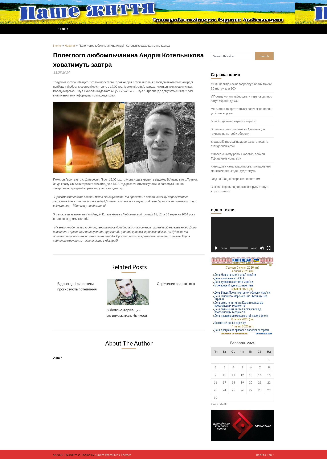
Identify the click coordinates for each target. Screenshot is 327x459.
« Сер (214, 403)
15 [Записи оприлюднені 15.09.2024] (269, 375)
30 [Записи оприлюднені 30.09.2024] (215, 397)
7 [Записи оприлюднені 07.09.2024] (260, 367)
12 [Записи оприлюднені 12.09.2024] (242, 375)
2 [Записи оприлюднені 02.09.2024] (215, 367)
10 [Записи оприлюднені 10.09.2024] (224, 375)
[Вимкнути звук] (262, 248)
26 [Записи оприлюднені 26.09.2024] (242, 390)
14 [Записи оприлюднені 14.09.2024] (259, 375)
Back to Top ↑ (265, 454)
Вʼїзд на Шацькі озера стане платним (235, 179)
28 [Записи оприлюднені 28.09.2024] (259, 390)
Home (57, 45)
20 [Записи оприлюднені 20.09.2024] (250, 382)
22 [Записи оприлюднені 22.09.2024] (269, 382)
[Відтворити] (216, 248)
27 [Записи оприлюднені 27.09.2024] (250, 390)
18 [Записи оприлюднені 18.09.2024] (233, 382)
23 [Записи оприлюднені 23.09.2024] (215, 390)
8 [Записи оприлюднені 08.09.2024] (269, 367)
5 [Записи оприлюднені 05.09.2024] (242, 367)
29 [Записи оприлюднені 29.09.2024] (269, 390)
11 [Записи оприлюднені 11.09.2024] (233, 375)
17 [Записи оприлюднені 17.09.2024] (224, 382)
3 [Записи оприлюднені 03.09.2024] (224, 367)
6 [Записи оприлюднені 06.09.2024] (251, 367)
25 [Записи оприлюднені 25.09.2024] (233, 390)
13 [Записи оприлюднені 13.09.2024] (250, 375)
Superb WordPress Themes (113, 454)
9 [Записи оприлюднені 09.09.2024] (215, 375)
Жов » (224, 403)
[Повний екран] (268, 248)
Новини (62, 28)
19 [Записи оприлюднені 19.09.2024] (242, 382)
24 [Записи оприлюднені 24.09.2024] (224, 390)
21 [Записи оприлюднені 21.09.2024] (259, 382)
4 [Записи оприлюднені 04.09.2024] (233, 367)
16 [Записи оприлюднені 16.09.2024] (215, 382)
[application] (242, 234)
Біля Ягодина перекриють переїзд (234, 121)
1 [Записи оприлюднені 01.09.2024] (269, 359)
